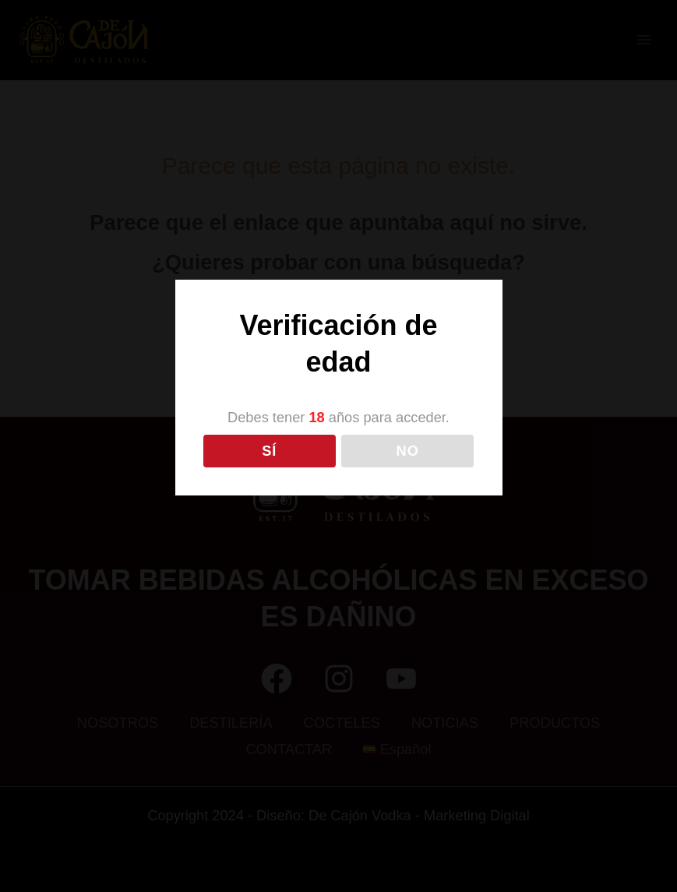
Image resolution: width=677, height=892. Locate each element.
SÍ (269, 450)
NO (408, 450)
